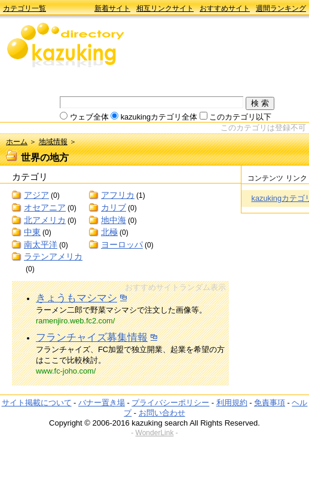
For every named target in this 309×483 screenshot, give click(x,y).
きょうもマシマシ (76, 298)
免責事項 (269, 402)
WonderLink (155, 433)
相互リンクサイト (165, 8)
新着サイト (112, 8)
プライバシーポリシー (170, 402)
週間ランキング (281, 8)
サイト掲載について (37, 402)
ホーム (16, 141)
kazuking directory (66, 46)
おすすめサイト (225, 8)
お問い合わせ (162, 412)
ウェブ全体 (89, 116)
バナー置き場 (101, 402)
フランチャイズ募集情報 (92, 337)
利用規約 (231, 402)
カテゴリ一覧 (24, 8)
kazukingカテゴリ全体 (159, 116)
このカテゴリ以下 (240, 116)
